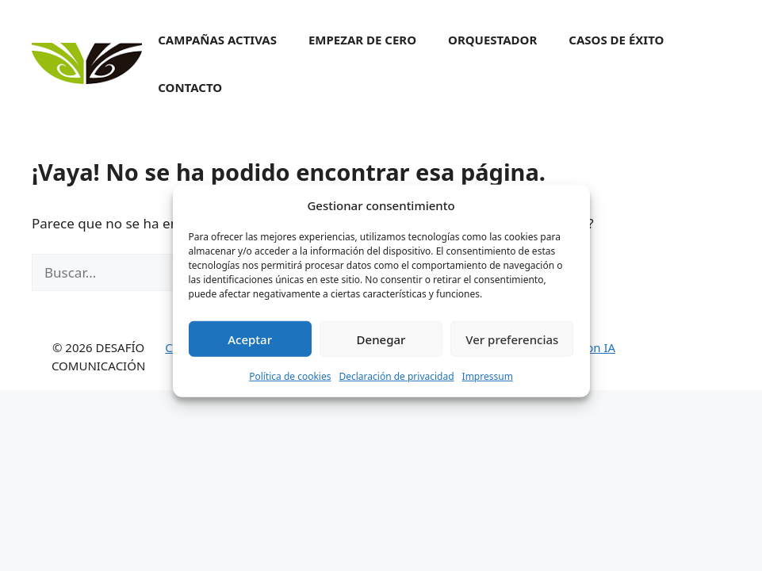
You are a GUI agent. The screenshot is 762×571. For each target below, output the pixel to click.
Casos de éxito (616, 40)
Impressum (487, 384)
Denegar (381, 347)
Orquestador (492, 40)
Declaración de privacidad (396, 384)
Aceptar (250, 347)
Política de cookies (290, 384)
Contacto (190, 87)
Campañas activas (217, 40)
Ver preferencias (511, 347)
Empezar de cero (362, 40)
